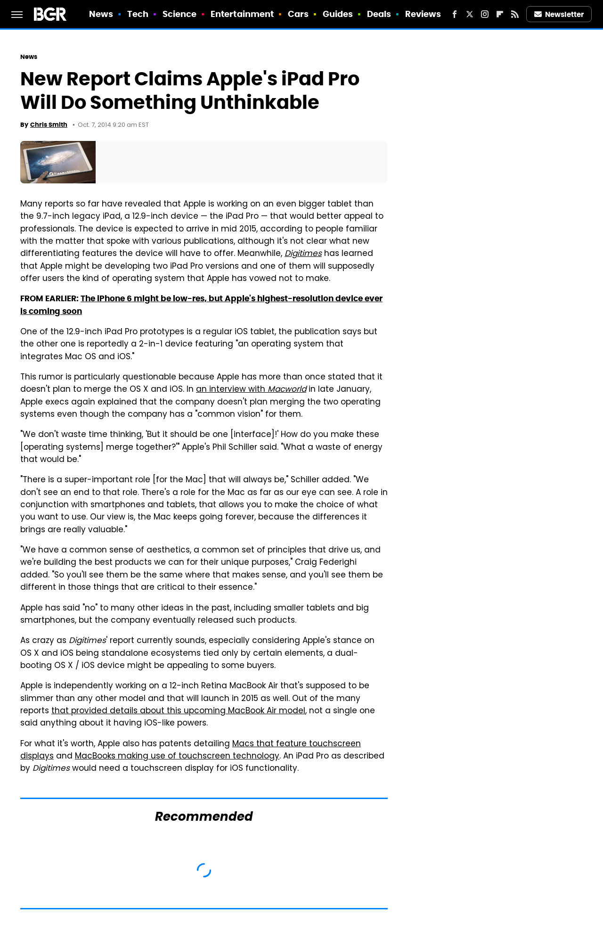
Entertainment (242, 13)
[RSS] (515, 14)
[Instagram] (485, 14)
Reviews (423, 13)
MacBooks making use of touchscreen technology (177, 756)
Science (180, 13)
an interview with (251, 389)
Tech (137, 13)
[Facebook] (454, 14)
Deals (379, 13)
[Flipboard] (500, 14)
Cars (298, 13)
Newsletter (559, 14)
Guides (338, 13)
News (101, 13)
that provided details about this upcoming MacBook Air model (178, 711)
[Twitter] (469, 14)
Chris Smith (48, 125)
